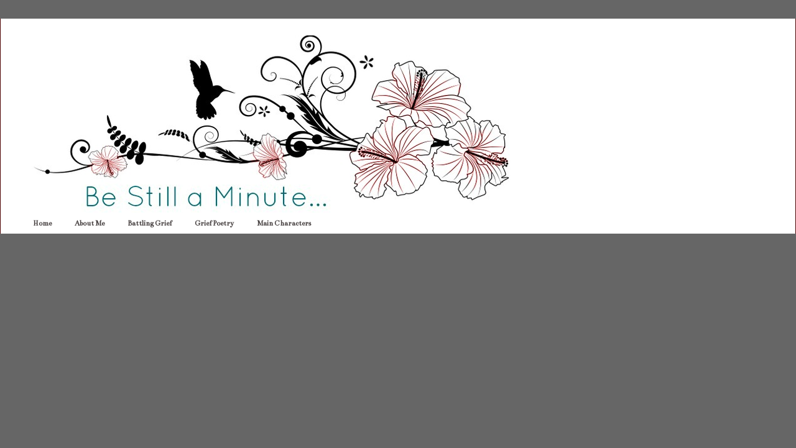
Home (42, 223)
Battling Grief (149, 223)
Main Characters (284, 223)
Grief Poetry (214, 223)
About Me (89, 223)
